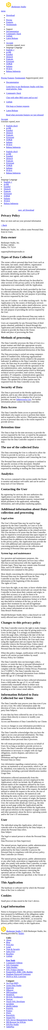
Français (9, 59)
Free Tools (10, 960)
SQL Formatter (12, 965)
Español (9, 54)
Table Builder (11, 967)
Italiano (9, 66)
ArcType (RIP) (12, 983)
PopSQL (9, 1008)
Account (9, 43)
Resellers (10, 954)
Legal (8, 947)
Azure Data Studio (13, 985)
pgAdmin (10, 1004)
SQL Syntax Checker (14, 970)
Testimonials (11, 24)
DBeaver (9, 990)
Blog (8, 942)
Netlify (21, 933)
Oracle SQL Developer (15, 1001)
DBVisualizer (11, 992)
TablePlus (10, 1027)
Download (10, 15)
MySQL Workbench (14, 997)
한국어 (9, 69)
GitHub (9, 36)
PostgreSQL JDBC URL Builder (19, 972)
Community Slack (13, 34)
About (8, 940)
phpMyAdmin (12, 1006)
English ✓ (10, 50)
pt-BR (8, 52)
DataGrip (10, 988)
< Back (4, 225)
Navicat (9, 999)
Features (9, 22)
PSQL (8, 1013)
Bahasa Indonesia (13, 71)
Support (9, 29)
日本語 (9, 64)
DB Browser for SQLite (16, 1022)
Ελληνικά (10, 61)
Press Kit (10, 945)
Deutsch (9, 57)
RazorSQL (10, 1015)
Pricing (9, 20)
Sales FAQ (10, 951)
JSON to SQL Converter (16, 976)
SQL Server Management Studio (19, 1020)
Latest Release (12, 38)
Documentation (12, 31)
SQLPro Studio (12, 1024)
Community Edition (14, 963)
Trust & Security (13, 949)
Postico (9, 1011)
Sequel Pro (10, 1017)
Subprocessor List (23, 399)
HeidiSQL (10, 995)
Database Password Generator (18, 974)
